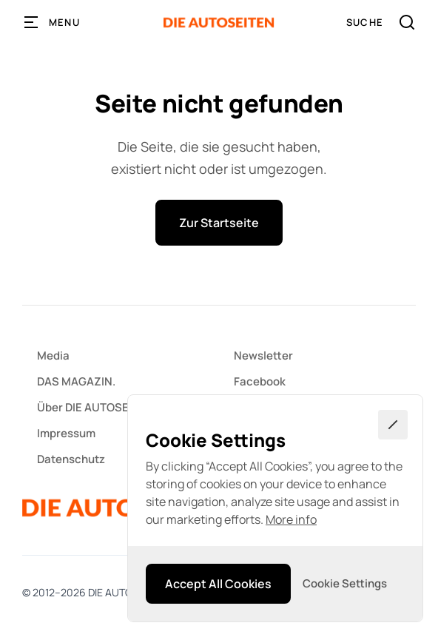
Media (53, 355)
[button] (52, 22)
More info (291, 519)
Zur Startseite (219, 223)
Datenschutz (71, 459)
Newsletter (263, 355)
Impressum (66, 433)
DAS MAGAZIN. (76, 381)
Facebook (260, 381)
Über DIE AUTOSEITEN (95, 407)
